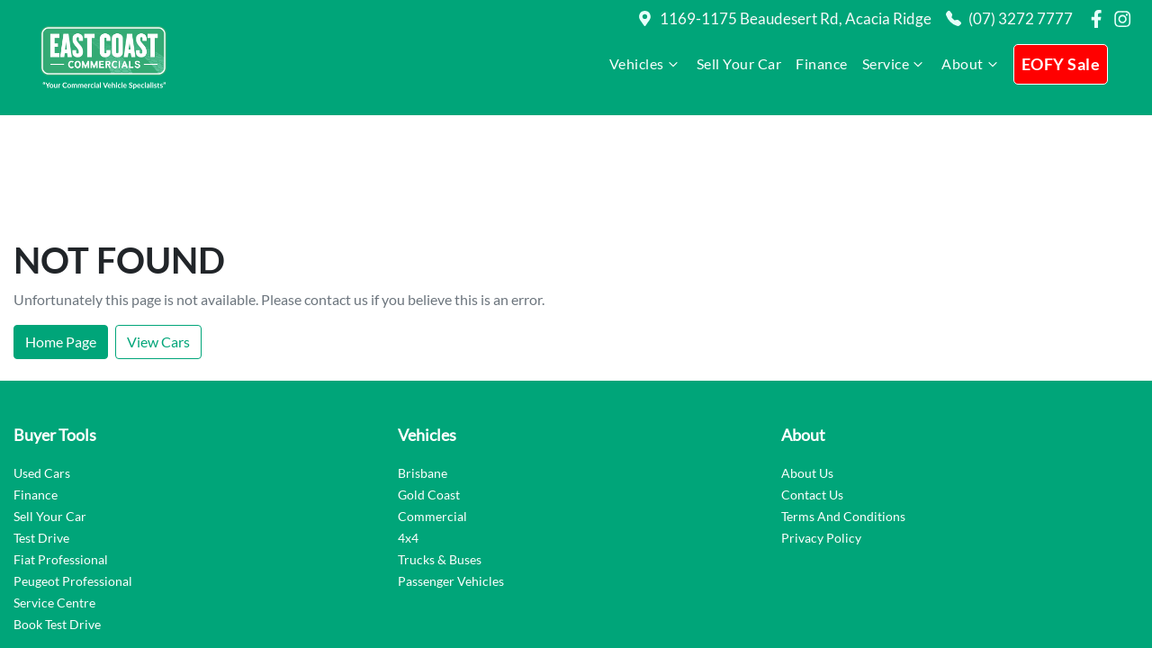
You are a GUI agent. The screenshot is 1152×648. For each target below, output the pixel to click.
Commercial (432, 411)
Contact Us (812, 390)
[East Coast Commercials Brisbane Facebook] (1099, 19)
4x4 (408, 433)
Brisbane (422, 368)
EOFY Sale (1061, 64)
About (971, 64)
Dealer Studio (1097, 591)
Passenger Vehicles (451, 476)
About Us (807, 368)
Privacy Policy (821, 433)
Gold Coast (429, 390)
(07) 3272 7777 (1020, 18)
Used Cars (42, 368)
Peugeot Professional (73, 476)
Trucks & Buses (440, 455)
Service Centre (54, 498)
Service (895, 64)
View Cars (158, 237)
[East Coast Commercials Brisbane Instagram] (1125, 19)
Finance (822, 63)
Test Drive (41, 433)
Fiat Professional (61, 455)
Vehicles (645, 64)
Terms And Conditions (843, 411)
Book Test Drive (57, 519)
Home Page (60, 237)
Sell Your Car (739, 63)
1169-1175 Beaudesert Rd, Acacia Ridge (796, 18)
